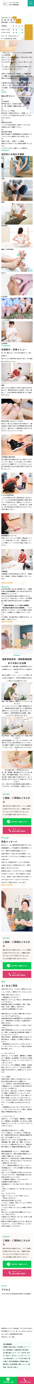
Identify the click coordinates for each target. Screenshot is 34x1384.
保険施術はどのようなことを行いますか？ (17, 1107)
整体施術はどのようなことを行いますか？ (17, 1044)
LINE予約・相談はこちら (17, 821)
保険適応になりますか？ (11, 997)
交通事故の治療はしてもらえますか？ (16, 1179)
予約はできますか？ (10, 1198)
